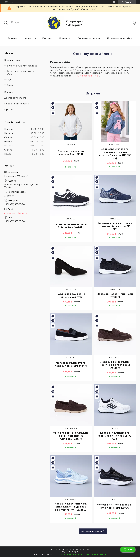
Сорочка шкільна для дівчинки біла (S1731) (71, 153)
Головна (12, 38)
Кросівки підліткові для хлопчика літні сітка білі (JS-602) (115, 435)
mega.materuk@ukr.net (16, 213)
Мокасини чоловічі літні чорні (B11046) (115, 295)
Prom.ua (85, 549)
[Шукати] (6, 23)
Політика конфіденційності (93, 554)
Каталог (29, 38)
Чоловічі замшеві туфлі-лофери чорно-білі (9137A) (71, 364)
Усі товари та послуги (91, 531)
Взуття (9, 85)
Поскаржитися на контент (68, 554)
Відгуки (8, 92)
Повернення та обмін (120, 38)
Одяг (9, 79)
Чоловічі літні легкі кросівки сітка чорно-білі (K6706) (114, 506)
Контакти (64, 38)
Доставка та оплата (88, 38)
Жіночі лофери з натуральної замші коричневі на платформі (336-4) (71, 435)
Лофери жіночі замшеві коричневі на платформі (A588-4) (115, 365)
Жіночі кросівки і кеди (88, 75)
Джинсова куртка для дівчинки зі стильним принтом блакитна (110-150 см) (114, 154)
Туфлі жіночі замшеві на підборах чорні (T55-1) (70, 295)
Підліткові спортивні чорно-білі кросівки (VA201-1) (70, 226)
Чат (128, 549)
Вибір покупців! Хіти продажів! (22, 65)
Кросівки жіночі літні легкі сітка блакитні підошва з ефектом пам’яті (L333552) (71, 506)
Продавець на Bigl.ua (70, 552)
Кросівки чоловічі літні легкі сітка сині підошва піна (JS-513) (114, 226)
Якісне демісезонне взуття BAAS (20, 72)
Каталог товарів (13, 60)
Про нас (47, 38)
